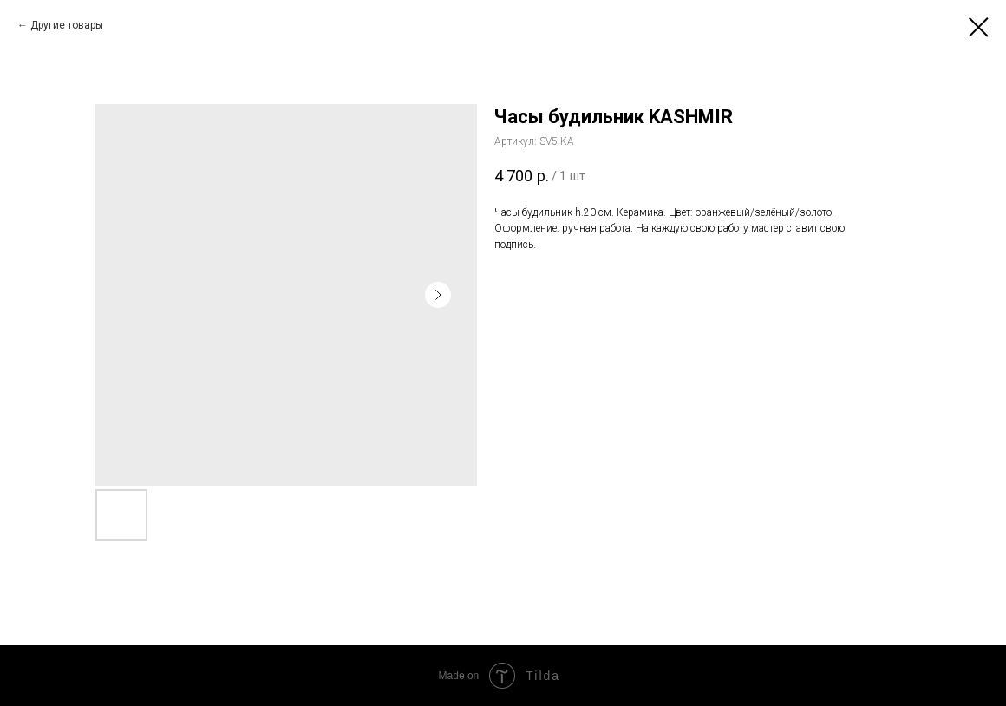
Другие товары (66, 25)
